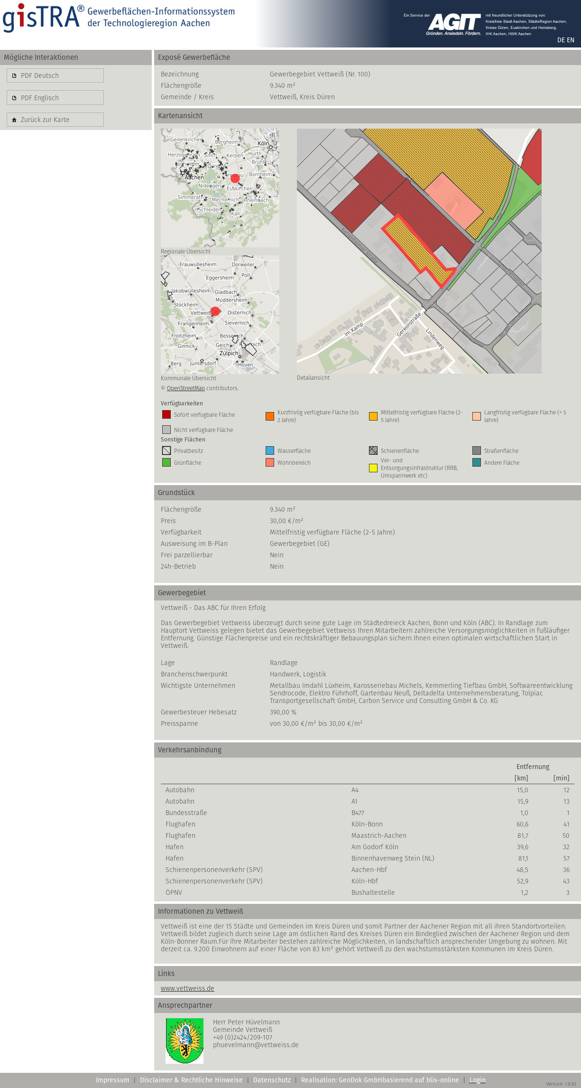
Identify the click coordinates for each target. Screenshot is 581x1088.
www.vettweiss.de (187, 988)
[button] (55, 75)
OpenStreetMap (186, 388)
